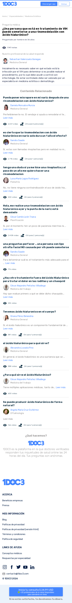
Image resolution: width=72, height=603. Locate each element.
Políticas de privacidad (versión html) (20, 529)
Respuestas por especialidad (16, 558)
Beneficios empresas (12, 500)
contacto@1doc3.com (15, 573)
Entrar (64, 4)
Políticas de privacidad (13, 524)
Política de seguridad (12, 539)
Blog (4, 519)
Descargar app (48, 4)
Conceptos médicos (12, 553)
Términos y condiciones (13, 534)
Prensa (5, 505)
